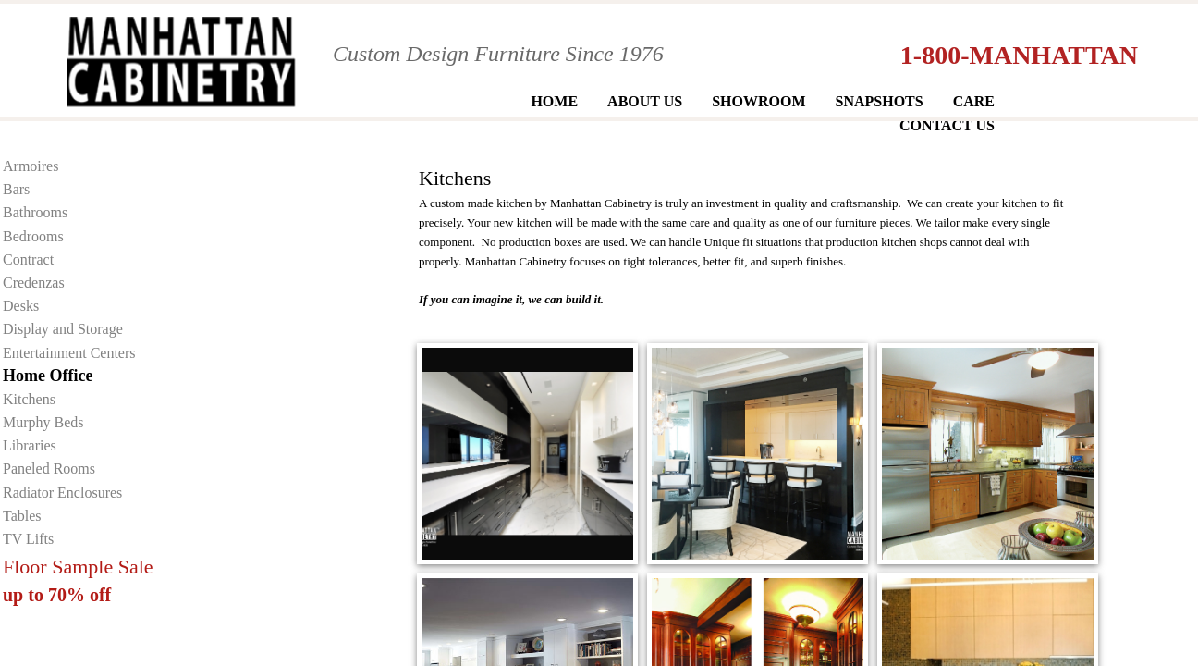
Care (974, 101)
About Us (644, 101)
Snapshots (879, 101)
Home (554, 101)
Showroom (758, 101)
